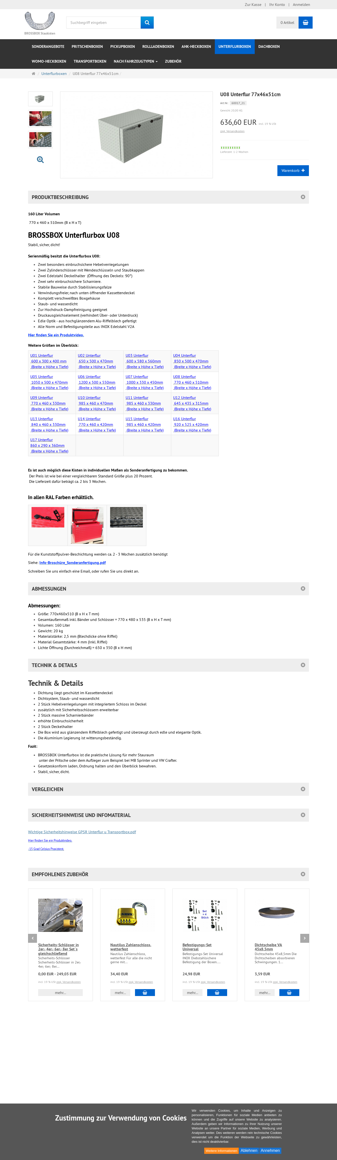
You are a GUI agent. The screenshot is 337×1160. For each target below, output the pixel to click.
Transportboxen (90, 61)
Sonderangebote (48, 46)
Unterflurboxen (235, 46)
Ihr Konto (277, 4)
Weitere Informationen (221, 1151)
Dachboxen (269, 46)
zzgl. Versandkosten (232, 131)
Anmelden (301, 4)
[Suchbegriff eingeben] (103, 23)
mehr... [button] (60, 992)
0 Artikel (287, 22)
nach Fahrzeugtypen (136, 61)
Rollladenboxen (158, 46)
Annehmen (270, 1150)
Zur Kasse (253, 4)
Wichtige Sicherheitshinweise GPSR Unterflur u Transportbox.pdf (82, 831)
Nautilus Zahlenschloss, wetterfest (130, 947)
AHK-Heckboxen (196, 46)
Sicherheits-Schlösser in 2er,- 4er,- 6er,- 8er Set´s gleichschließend (58, 949)
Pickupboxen (122, 46)
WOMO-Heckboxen (49, 61)
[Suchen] (147, 23)
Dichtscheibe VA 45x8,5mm (268, 947)
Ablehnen (249, 1150)
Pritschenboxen (87, 46)
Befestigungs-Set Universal (197, 947)
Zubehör (173, 61)
